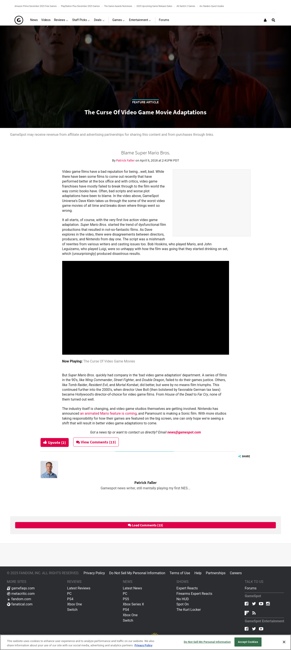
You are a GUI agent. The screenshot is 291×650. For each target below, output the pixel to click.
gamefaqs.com (21, 588)
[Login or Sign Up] (265, 20)
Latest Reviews (78, 588)
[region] (145, 642)
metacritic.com (21, 594)
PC (69, 594)
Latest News (132, 588)
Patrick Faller (125, 160)
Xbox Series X (133, 604)
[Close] (284, 642)
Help (198, 573)
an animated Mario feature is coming (108, 413)
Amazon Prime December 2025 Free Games (36, 6)
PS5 (126, 599)
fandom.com (19, 599)
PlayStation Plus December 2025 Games (80, 6)
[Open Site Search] (273, 20)
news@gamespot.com (184, 432)
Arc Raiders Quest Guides (212, 6)
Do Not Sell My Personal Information (137, 573)
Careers (236, 573)
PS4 (70, 599)
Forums (250, 588)
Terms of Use (179, 573)
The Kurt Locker (188, 610)
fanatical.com (20, 604)
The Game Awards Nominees (118, 6)
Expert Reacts (187, 588)
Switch (72, 610)
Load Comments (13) (145, 525)
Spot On (182, 604)
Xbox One (74, 604)
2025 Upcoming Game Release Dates (154, 6)
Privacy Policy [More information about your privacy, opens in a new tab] (143, 645)
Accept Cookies (248, 642)
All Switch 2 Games (186, 6)
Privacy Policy (94, 573)
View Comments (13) (96, 442)
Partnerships (216, 573)
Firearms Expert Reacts (194, 594)
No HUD (182, 599)
